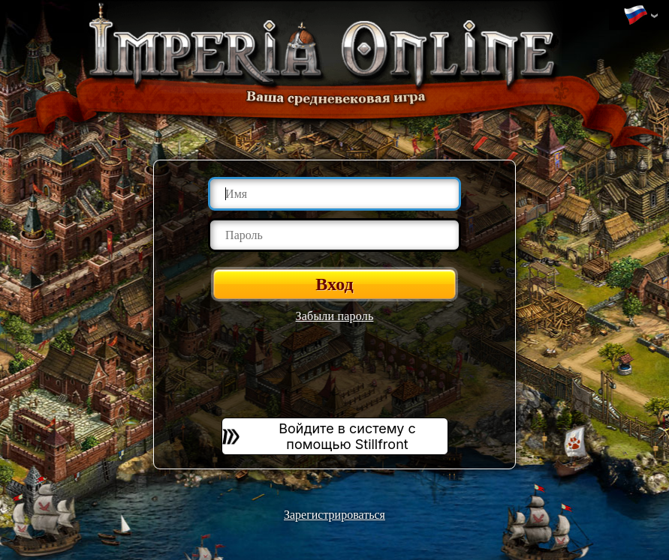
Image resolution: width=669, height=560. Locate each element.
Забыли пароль (335, 316)
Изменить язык (635, 16)
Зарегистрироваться (334, 514)
